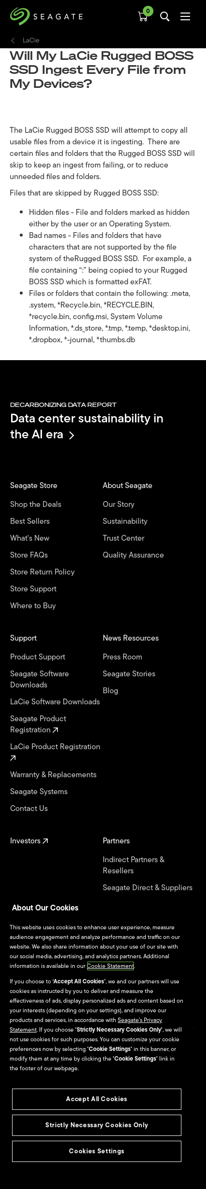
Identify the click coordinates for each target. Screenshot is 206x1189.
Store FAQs (30, 555)
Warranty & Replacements (54, 775)
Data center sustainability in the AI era (87, 426)
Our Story (120, 504)
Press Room (123, 657)
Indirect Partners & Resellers (133, 865)
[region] (96, 1037)
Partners (117, 841)
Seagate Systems (39, 791)
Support (24, 638)
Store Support (34, 589)
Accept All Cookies (96, 1099)
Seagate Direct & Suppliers (148, 888)
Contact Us (30, 808)
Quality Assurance (134, 555)
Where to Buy (34, 606)
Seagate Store (34, 485)
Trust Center (124, 538)
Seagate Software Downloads (39, 680)
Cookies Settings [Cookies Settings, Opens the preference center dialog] (96, 1151)
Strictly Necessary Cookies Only (96, 1125)
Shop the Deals (37, 504)
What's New (30, 538)
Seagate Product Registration (38, 724)
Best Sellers (31, 521)
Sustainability (126, 521)
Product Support (38, 657)
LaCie (31, 40)
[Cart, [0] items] (142, 16)
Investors (29, 841)
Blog (111, 691)
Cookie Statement (110, 966)
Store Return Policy (43, 572)
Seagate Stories (130, 674)
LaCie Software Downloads (56, 702)
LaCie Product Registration (56, 751)
